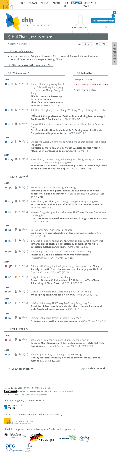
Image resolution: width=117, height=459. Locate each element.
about (56, 3)
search (45, 3)
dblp (22, 3)
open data (44, 391)
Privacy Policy (32, 394)
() (61, 345)
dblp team (49, 388)
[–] (9, 50)
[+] (9, 64)
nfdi (66, 3)
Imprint (43, 394)
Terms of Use (18, 394)
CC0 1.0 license (64, 391)
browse (33, 3)
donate (76, 3)
